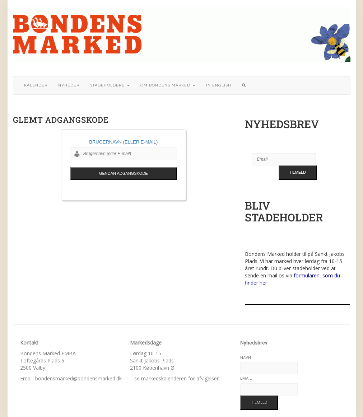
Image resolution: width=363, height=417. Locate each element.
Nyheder (68, 85)
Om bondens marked (167, 85)
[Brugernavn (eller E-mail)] (123, 153)
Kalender (35, 85)
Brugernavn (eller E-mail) (123, 142)
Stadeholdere (110, 85)
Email (246, 378)
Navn (245, 357)
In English (218, 85)
